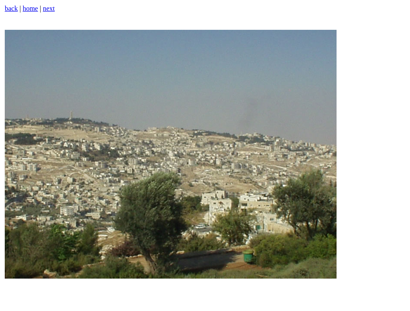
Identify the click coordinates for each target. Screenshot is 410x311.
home (30, 8)
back (11, 8)
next (49, 8)
